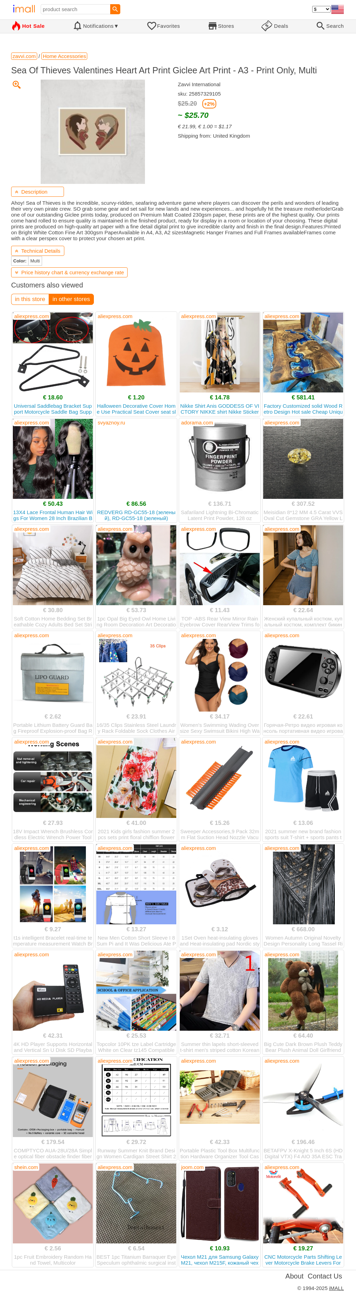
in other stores (71, 299)
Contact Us (325, 1276)
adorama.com (197, 422)
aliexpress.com (31, 316)
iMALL (336, 1288)
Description (31, 192)
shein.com (26, 1167)
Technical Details (37, 251)
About (294, 1276)
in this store (30, 299)
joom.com (192, 1167)
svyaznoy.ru (111, 422)
